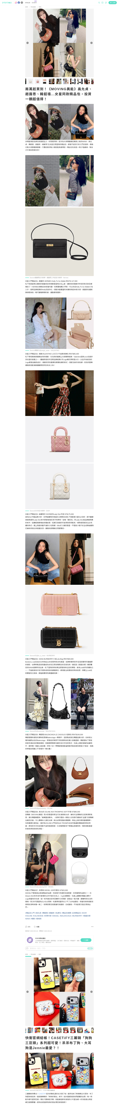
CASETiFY (42, 1094)
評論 (90, 948)
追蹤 (86, 940)
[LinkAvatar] (30, 940)
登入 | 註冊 (112, 2)
